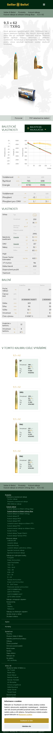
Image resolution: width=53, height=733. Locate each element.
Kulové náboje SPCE (14, 518)
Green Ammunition (13, 560)
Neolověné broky (13, 545)
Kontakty (8, 626)
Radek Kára (11, 672)
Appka (7, 622)
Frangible (10, 557)
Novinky (9, 634)
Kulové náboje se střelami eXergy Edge (20, 509)
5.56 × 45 (10, 572)
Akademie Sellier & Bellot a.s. (16, 668)
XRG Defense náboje (14, 504)
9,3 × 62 (40, 14)
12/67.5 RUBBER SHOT (14, 594)
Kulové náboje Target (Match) (17, 533)
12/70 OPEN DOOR (13, 597)
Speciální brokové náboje (15, 550)
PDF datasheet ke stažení (37, 118)
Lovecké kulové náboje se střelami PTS (20, 523)
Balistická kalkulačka (36, 128)
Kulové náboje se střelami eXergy (18, 514)
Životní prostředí (12, 643)
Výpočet (16, 237)
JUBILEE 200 (11, 540)
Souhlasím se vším (26, 721)
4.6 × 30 (10, 575)
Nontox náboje (12, 499)
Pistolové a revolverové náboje (17, 497)
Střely (9, 604)
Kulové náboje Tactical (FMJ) (17, 536)
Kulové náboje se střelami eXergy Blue (19, 14)
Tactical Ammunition (14, 579)
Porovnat (17, 118)
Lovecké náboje (12, 543)
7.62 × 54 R (11, 567)
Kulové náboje (34, 12)
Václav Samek (12, 689)
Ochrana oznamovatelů (15, 646)
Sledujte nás (11, 655)
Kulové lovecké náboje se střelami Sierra (20, 528)
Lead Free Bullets (13, 562)
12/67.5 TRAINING (13, 592)
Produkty (22, 12)
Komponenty (11, 602)
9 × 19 (9, 577)
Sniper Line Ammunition (15, 582)
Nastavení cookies (25, 715)
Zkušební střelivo (12, 616)
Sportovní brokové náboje (16, 553)
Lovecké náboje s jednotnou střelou (19, 548)
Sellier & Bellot (10, 12)
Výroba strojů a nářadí (14, 614)
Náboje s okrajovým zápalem (16, 599)
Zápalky (9, 606)
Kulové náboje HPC (13, 521)
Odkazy (9, 641)
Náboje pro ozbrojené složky (16, 555)
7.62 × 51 (10, 565)
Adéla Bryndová (12, 687)
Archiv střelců (11, 697)
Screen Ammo (12, 531)
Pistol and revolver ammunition (17, 587)
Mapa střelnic (11, 653)
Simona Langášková (14, 685)
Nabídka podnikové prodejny (16, 638)
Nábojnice (10, 609)
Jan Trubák (11, 670)
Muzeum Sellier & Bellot (15, 636)
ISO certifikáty (12, 660)
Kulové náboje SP (13, 516)
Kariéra (9, 651)
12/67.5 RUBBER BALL (14, 589)
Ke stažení (10, 658)
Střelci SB (8, 666)
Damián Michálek (13, 680)
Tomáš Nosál (11, 692)
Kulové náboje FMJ (13, 526)
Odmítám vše (26, 726)
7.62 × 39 (10, 570)
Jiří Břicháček (11, 682)
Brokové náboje (12, 538)
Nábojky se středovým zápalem (17, 611)
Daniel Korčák (11, 695)
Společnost (8, 631)
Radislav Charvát (12, 677)
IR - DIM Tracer (12, 584)
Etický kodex (11, 648)
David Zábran (11, 675)
